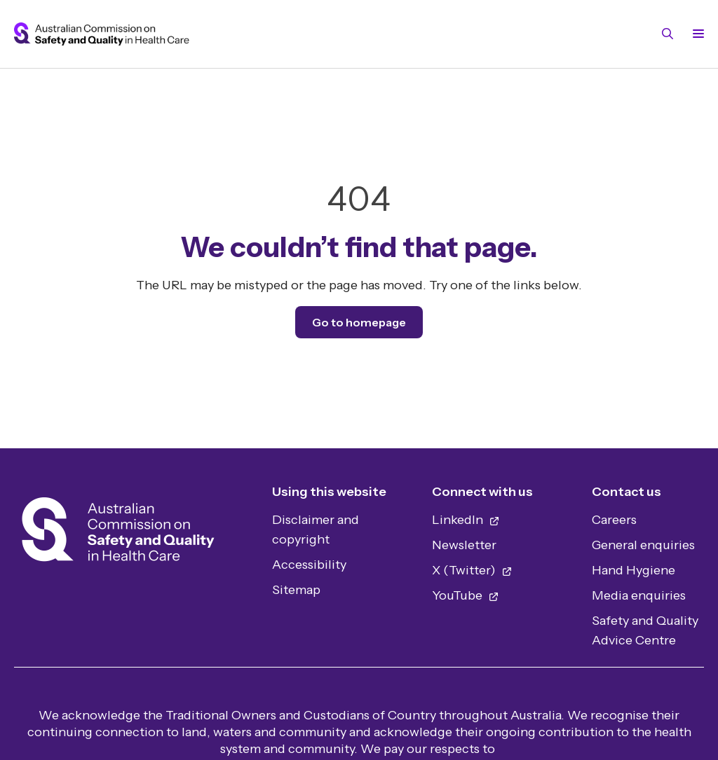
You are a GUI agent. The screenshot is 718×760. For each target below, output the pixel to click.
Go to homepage (359, 322)
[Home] (118, 533)
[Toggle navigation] (695, 33)
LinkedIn (466, 519)
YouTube (465, 595)
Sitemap (296, 589)
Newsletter (464, 545)
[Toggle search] (667, 34)
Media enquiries (639, 595)
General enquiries (643, 545)
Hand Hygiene (633, 570)
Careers (614, 519)
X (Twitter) (472, 570)
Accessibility (309, 564)
